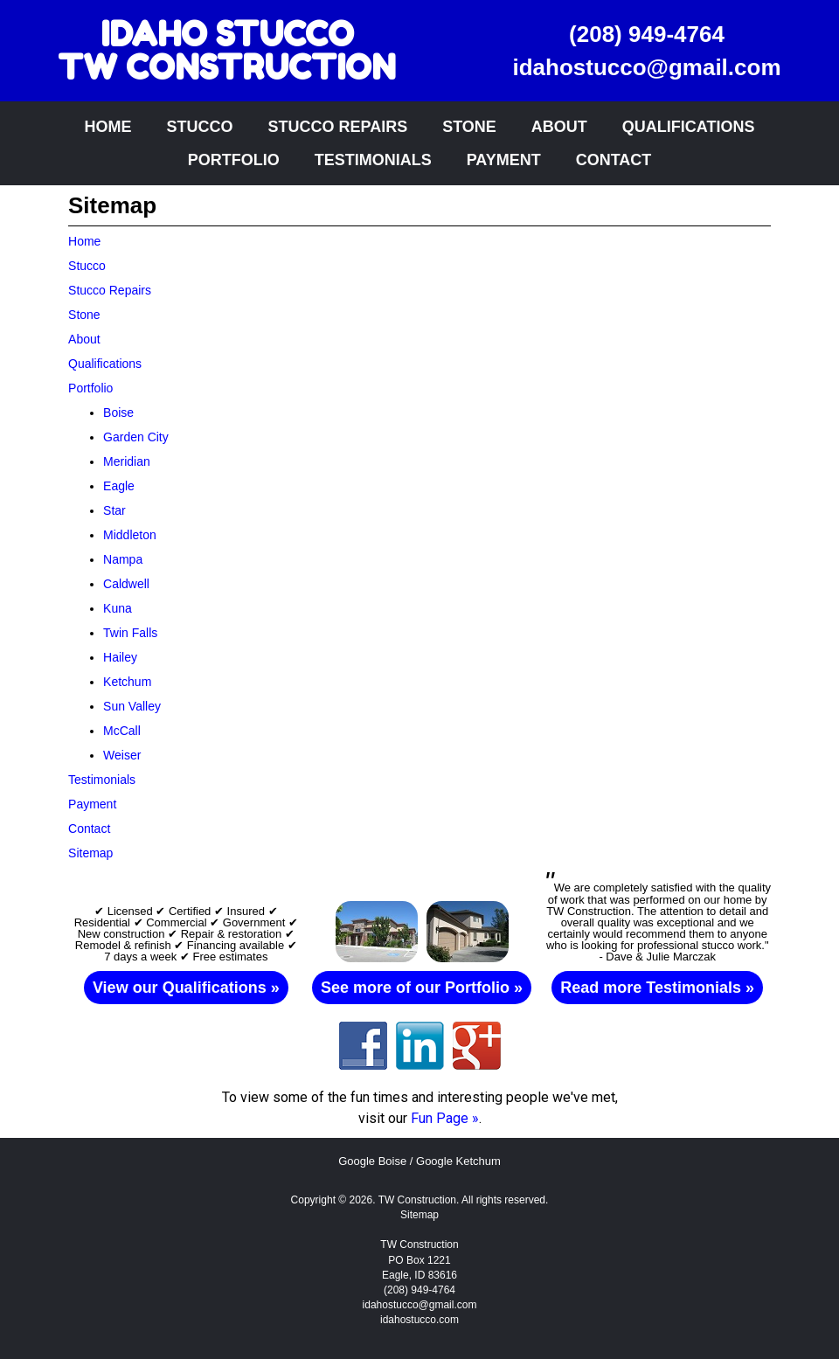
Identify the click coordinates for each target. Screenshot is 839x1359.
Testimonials (373, 160)
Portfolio (234, 160)
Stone (469, 126)
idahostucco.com (419, 1320)
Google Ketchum (458, 1161)
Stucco (199, 126)
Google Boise (372, 1161)
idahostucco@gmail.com (646, 67)
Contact (614, 160)
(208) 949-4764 (647, 34)
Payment (504, 160)
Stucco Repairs (337, 126)
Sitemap (419, 1215)
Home (107, 126)
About (559, 126)
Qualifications (688, 126)
